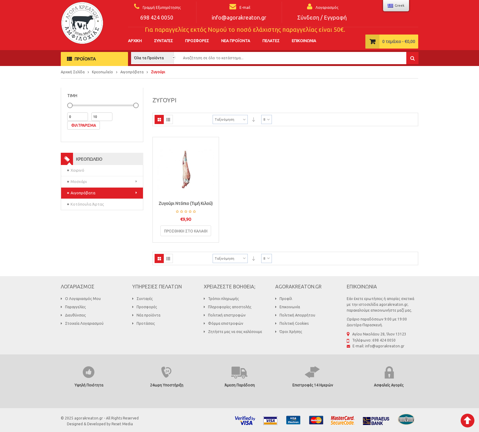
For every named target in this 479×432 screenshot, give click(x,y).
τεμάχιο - (398, 41)
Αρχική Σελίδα (73, 72)
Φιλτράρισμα (83, 125)
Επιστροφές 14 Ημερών (312, 385)
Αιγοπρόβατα (132, 72)
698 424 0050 (156, 17)
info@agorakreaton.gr (239, 17)
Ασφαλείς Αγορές (389, 385)
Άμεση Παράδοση (240, 385)
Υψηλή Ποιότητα (89, 385)
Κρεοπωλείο (102, 72)
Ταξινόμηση (224, 119)
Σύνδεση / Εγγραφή (322, 17)
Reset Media (122, 424)
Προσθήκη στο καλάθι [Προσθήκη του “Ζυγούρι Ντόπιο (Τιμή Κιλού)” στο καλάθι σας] (185, 231)
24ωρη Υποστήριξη (166, 385)
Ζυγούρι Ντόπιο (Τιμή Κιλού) (186, 203)
